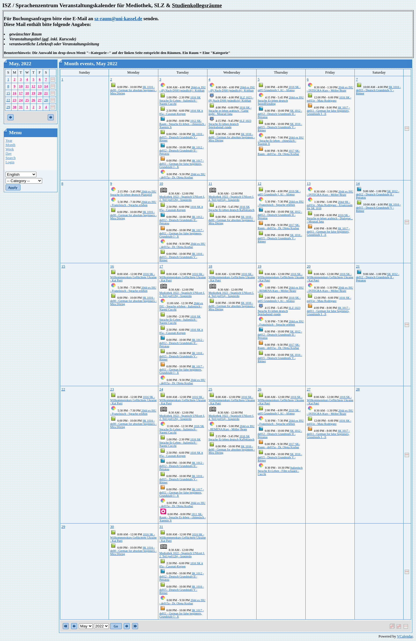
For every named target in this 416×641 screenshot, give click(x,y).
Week (9, 149)
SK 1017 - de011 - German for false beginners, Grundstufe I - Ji (181, 164)
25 (27, 100)
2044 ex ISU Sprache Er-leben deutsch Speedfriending (281, 100)
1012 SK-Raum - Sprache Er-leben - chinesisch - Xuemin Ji (182, 124)
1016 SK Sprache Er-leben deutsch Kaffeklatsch (232, 208)
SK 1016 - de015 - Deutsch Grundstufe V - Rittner (181, 137)
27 (40, 100)
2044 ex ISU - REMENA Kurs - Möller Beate (281, 289)
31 (21, 107)
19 (33, 93)
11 (27, 86)
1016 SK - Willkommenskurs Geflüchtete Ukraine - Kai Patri (133, 277)
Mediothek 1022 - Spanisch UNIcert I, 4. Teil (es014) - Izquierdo (231, 198)
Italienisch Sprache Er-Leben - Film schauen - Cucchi (280, 471)
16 (14, 93)
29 (8, 107)
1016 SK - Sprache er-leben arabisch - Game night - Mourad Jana (230, 110)
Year (8, 141)
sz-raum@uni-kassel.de (118, 18)
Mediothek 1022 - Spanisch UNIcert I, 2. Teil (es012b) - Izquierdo (182, 198)
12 (33, 86)
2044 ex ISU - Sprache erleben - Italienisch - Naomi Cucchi (181, 306)
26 (33, 100)
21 (46, 93)
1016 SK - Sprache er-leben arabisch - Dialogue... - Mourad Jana (330, 218)
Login (9, 162)
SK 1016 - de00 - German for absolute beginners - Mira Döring (133, 90)
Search (10, 158)
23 (14, 100)
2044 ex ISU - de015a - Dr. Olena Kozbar (182, 176)
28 (46, 100)
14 (46, 86)
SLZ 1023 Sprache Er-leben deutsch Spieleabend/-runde (230, 124)
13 (40, 86)
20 (40, 93)
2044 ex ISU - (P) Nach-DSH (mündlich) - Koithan (182, 89)
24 (21, 100)
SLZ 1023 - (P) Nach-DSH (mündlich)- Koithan (231, 99)
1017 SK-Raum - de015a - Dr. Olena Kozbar (279, 152)
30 (14, 107)
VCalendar (405, 636)
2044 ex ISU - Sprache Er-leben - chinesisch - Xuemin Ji (281, 140)
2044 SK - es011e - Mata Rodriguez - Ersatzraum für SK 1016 (329, 205)
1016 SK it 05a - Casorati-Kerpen (181, 112)
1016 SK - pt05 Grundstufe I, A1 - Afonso (279, 88)
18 (27, 93)
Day (8, 154)
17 (21, 93)
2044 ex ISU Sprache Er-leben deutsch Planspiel (133, 193)
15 (8, 93)
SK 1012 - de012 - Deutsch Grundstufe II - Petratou (181, 150)
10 (21, 86)
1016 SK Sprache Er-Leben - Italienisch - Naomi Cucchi (180, 100)
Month (10, 145)
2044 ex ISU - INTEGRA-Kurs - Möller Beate (330, 89)
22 (8, 100)
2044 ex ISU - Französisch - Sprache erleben (133, 203)
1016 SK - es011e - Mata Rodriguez (329, 99)
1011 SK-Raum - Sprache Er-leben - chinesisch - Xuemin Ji (182, 517)
